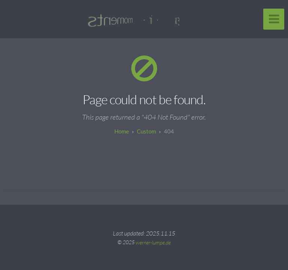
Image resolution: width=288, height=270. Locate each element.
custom (146, 131)
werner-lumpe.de (153, 242)
